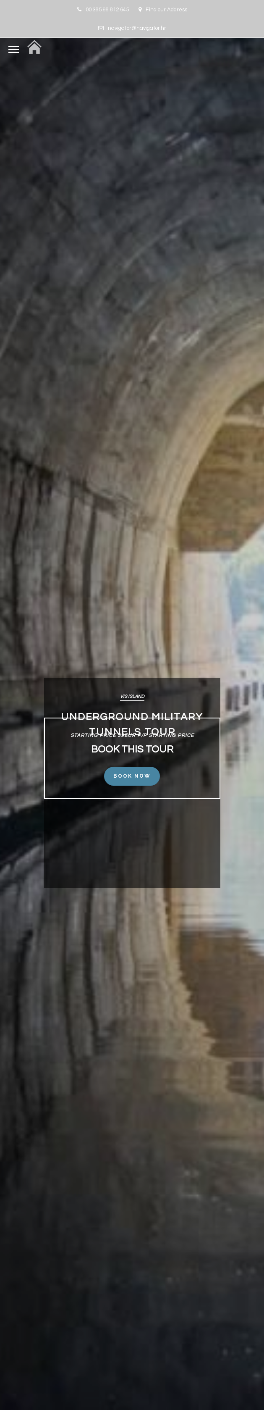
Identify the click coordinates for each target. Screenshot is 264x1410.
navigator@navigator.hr (132, 28)
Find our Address (163, 10)
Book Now (132, 776)
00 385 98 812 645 (103, 10)
